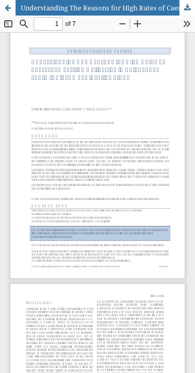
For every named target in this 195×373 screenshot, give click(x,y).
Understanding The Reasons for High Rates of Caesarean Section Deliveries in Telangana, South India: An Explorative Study (108, 7)
